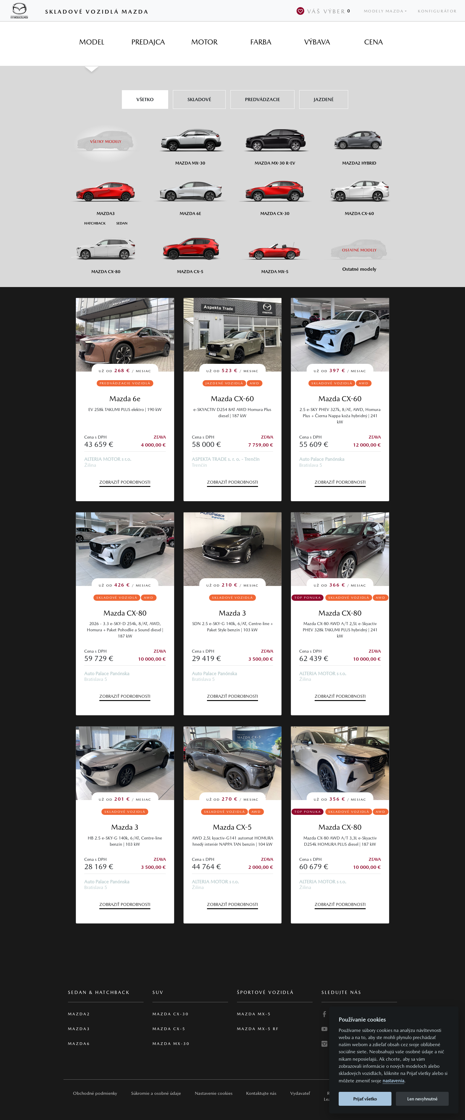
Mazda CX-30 (170, 1014)
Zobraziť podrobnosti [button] (124, 482)
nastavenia (393, 1081)
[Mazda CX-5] (190, 251)
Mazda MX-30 (171, 1043)
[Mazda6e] (190, 193)
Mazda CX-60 (232, 398)
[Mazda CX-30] (275, 193)
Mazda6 (79, 1043)
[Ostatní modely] (359, 250)
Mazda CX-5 (232, 827)
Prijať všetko (365, 1098)
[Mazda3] (106, 193)
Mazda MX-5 (254, 1014)
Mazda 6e (125, 398)
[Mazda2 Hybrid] (359, 143)
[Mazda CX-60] (359, 193)
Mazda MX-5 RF (258, 1029)
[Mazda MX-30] (190, 143)
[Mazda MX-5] (275, 251)
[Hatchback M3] (94, 223)
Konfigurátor (437, 11)
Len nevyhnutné (422, 1098)
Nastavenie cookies (213, 1093)
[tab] (91, 42)
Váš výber (324, 11)
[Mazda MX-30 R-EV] (275, 143)
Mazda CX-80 (124, 613)
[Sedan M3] (121, 223)
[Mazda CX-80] (106, 251)
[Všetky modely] (106, 138)
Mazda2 (79, 1014)
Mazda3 (79, 1029)
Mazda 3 (232, 613)
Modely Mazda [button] (384, 11)
